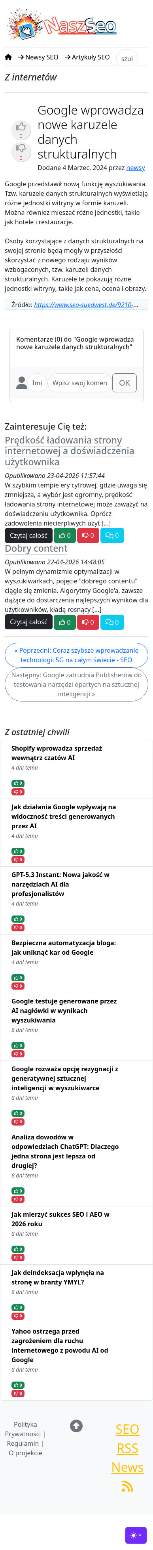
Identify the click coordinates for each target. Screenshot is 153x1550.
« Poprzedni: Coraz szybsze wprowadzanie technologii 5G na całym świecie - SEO (76, 655)
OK (124, 382)
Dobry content (36, 548)
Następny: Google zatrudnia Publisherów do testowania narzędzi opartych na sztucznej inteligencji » (76, 684)
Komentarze (34, 339)
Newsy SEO (38, 57)
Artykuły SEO (87, 57)
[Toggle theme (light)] (136, 1535)
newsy (136, 167)
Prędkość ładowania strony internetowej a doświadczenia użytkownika (69, 451)
